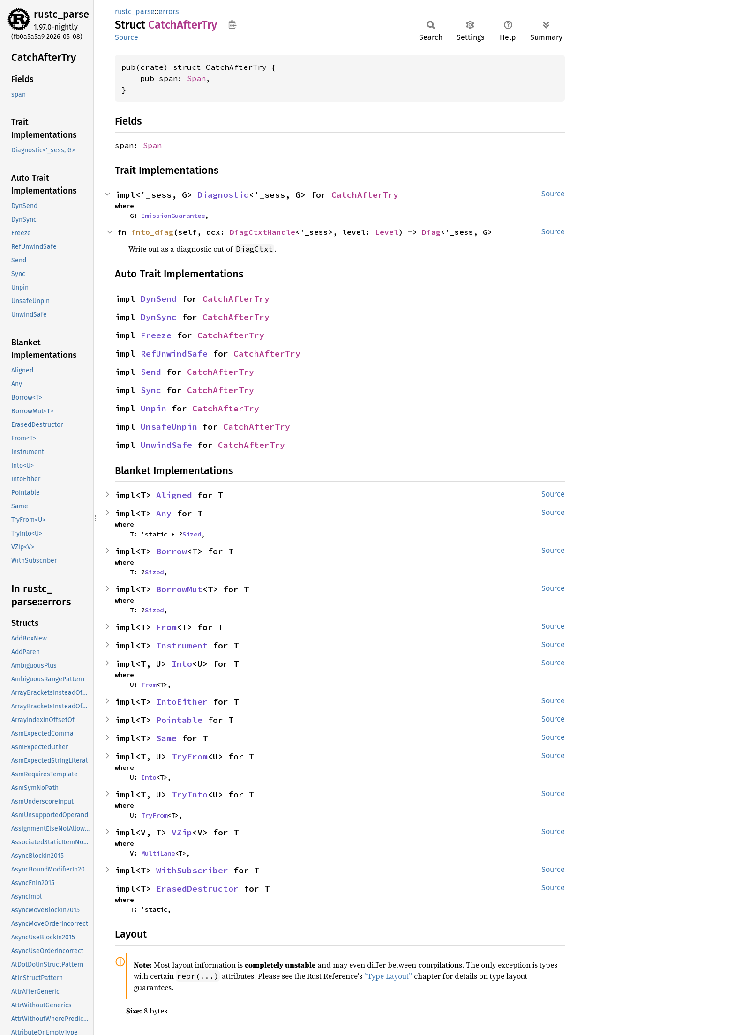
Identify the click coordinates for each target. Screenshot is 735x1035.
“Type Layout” (388, 976)
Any (164, 513)
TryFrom (190, 756)
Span (196, 78)
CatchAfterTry (364, 194)
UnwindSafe (166, 444)
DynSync (159, 317)
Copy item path (232, 24)
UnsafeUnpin (169, 426)
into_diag (152, 232)
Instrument (182, 645)
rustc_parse (61, 14)
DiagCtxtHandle (262, 232)
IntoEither (182, 701)
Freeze (156, 335)
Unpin (153, 408)
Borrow (171, 551)
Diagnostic (223, 194)
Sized (191, 534)
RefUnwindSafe (174, 353)
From (166, 627)
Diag (431, 232)
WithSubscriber (192, 870)
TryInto (190, 794)
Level (386, 232)
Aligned (174, 495)
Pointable (179, 720)
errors (168, 11)
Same (166, 738)
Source (126, 37)
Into (182, 663)
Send (151, 371)
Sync (151, 390)
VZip (182, 832)
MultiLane (158, 853)
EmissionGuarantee (173, 215)
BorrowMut (179, 589)
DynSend (159, 298)
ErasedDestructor (197, 888)
